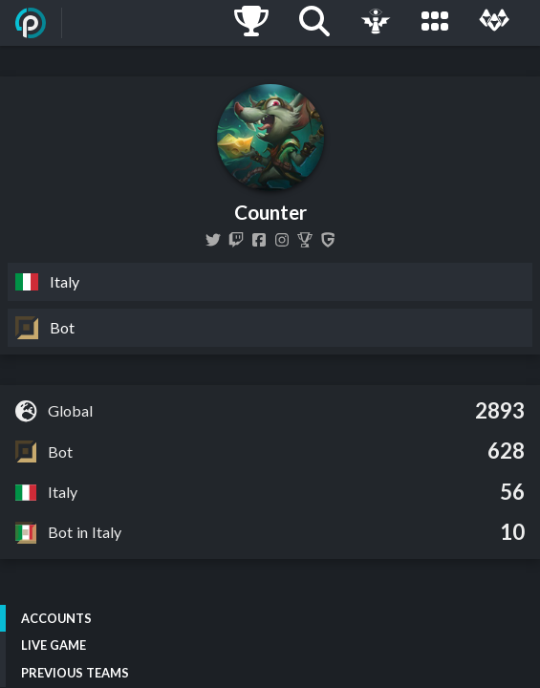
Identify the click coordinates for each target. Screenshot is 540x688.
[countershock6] (236, 239)
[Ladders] (251, 23)
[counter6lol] (281, 239)
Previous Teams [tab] (75, 672)
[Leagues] (435, 23)
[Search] (314, 23)
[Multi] (494, 23)
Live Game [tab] (53, 645)
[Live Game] (375, 23)
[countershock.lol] (259, 239)
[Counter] (304, 239)
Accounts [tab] (56, 618)
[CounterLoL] (213, 239)
